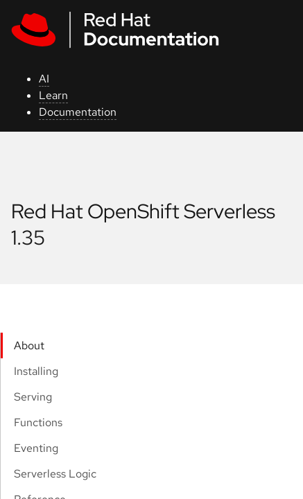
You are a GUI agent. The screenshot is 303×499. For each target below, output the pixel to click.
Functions (38, 422)
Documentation (77, 112)
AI (44, 78)
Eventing (36, 448)
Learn (53, 95)
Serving (33, 396)
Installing (36, 371)
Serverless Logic (55, 473)
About (29, 345)
